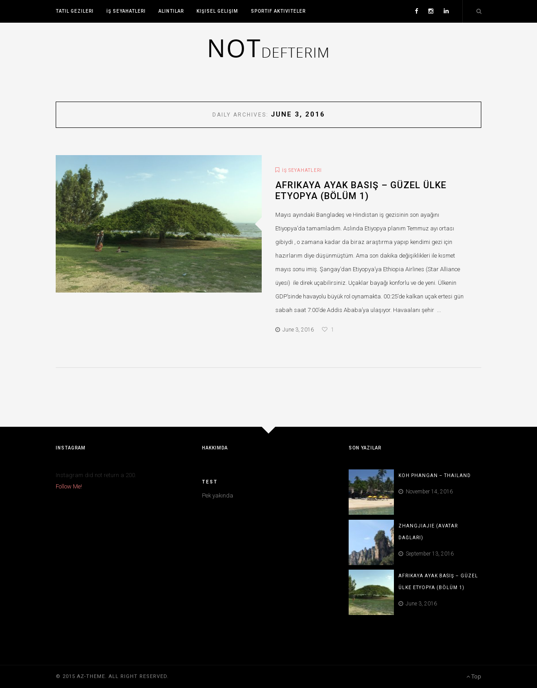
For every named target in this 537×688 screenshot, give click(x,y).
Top (473, 676)
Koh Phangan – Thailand (434, 475)
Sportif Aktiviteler (278, 11)
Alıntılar (171, 11)
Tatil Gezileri (75, 11)
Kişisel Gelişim (217, 11)
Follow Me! (69, 486)
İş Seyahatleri (126, 11)
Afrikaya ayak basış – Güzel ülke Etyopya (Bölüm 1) (360, 190)
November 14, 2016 (425, 491)
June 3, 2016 (294, 330)
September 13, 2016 (426, 554)
